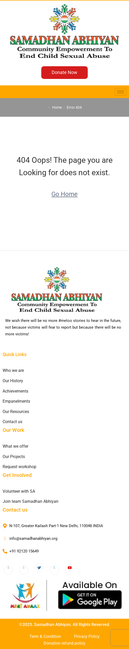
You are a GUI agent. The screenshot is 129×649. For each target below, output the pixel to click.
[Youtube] (69, 570)
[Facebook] (8, 570)
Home (57, 107)
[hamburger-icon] (120, 91)
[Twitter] (39, 567)
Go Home (64, 194)
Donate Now (64, 72)
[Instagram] (23, 570)
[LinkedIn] (54, 570)
